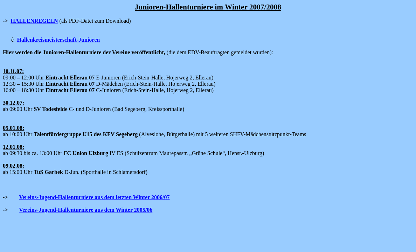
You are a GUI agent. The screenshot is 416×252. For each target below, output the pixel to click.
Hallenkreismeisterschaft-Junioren (58, 40)
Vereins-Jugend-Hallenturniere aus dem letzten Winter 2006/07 (94, 197)
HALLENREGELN (34, 21)
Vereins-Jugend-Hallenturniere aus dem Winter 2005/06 (85, 210)
